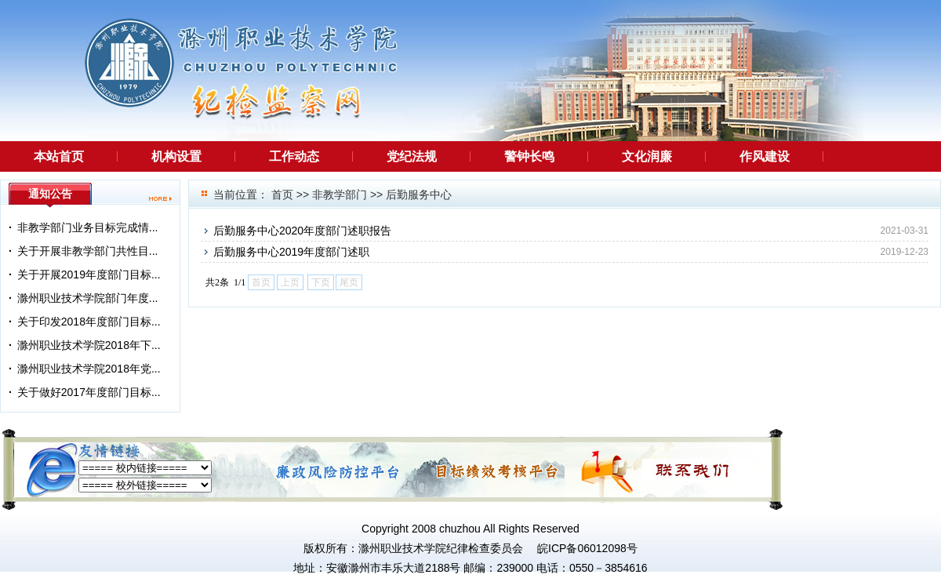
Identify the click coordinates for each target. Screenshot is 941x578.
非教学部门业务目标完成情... (87, 227)
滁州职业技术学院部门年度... (87, 298)
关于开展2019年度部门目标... (89, 274)
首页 (282, 194)
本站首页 (59, 156)
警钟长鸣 (529, 156)
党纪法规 (412, 156)
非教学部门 (339, 194)
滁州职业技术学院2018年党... (89, 368)
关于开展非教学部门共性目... (87, 251)
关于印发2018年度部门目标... (89, 321)
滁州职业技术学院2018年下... (89, 345)
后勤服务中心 (419, 194)
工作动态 (294, 156)
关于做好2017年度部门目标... (89, 392)
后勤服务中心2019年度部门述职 (291, 251)
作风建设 (764, 156)
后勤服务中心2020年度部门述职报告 (302, 230)
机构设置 (176, 156)
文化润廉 (647, 156)
